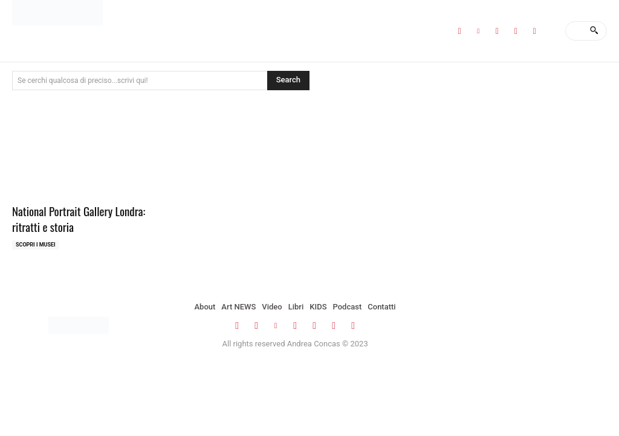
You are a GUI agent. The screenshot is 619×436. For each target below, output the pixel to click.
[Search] (594, 31)
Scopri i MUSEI (36, 245)
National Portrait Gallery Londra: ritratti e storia (78, 219)
